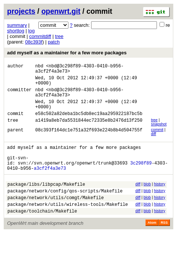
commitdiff (40, 36)
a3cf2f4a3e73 (50, 184)
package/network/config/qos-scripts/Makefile (65, 208)
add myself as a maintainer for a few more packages (67, 52)
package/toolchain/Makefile (42, 232)
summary (17, 25)
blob (147, 200)
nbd (39, 67)
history (159, 200)
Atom (152, 244)
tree (59, 36)
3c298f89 (141, 177)
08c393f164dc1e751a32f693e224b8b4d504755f (88, 141)
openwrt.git (60, 11)
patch (54, 42)
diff (153, 144)
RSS (164, 244)
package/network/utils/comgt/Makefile (55, 216)
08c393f (33, 42)
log (31, 31)
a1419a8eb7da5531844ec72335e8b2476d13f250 (88, 131)
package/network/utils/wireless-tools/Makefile (67, 224)
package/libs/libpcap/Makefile (46, 201)
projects (21, 11)
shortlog (15, 31)
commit (157, 140)
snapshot (159, 134)
